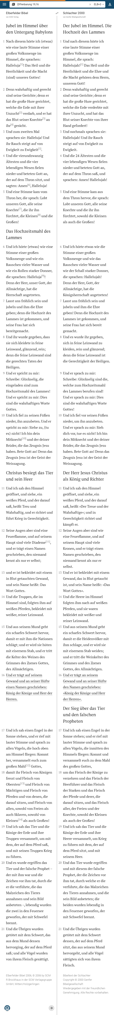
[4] (11, 124)
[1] (21, 64)
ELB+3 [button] (99, 4)
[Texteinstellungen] (110, 4)
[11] (48, 541)
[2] (20, 112)
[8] (39, 215)
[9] (42, 275)
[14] (20, 819)
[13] (22, 783)
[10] (24, 438)
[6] (28, 185)
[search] (53, 4)
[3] (43, 118)
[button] (4, 4)
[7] (20, 209)
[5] (39, 148)
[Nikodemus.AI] (7, 1008)
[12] (28, 765)
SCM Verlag (13, 17)
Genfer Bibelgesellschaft (76, 17)
